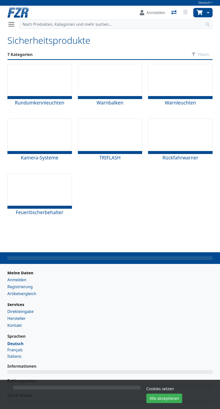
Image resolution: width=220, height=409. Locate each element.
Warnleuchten (180, 102)
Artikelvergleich (21, 293)
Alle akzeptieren (164, 398)
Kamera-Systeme (39, 157)
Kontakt (14, 325)
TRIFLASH (110, 157)
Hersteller (16, 318)
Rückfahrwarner (180, 157)
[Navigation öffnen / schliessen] (13, 24)
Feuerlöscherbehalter (40, 212)
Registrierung (20, 286)
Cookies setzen (160, 388)
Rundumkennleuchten (39, 102)
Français (15, 350)
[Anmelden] (152, 13)
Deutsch (204, 2)
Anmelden (16, 279)
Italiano (14, 356)
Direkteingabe (20, 311)
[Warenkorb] (199, 12)
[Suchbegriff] (111, 24)
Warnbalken (110, 102)
